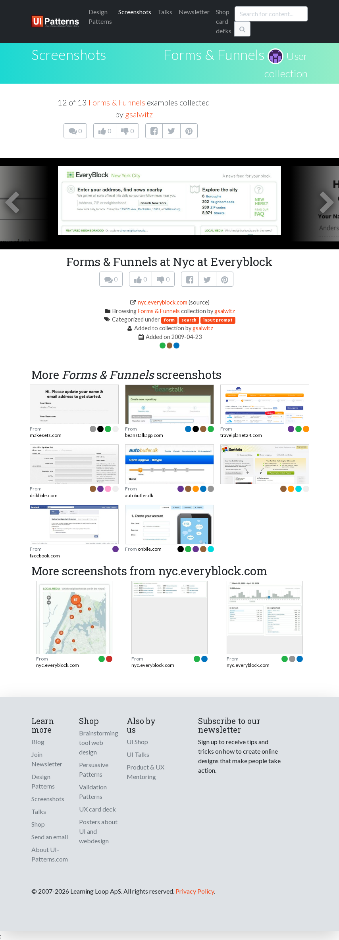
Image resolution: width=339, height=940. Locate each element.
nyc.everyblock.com (162, 302)
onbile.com (150, 549)
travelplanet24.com (241, 435)
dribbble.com (44, 495)
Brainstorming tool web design (98, 742)
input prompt (218, 319)
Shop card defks (223, 21)
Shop (38, 824)
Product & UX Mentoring (145, 771)
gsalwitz (139, 114)
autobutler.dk (139, 495)
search (188, 319)
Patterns (100, 16)
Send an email (49, 836)
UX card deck (97, 809)
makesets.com (46, 435)
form (169, 319)
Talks (165, 11)
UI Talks (138, 754)
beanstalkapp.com (144, 435)
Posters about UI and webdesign (98, 831)
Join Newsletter (46, 759)
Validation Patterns (93, 791)
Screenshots (134, 11)
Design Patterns (43, 781)
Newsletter (194, 11)
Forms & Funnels (214, 54)
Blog (37, 741)
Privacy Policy (194, 891)
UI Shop (137, 741)
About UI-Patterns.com (49, 854)
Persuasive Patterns (93, 769)
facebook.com (45, 556)
